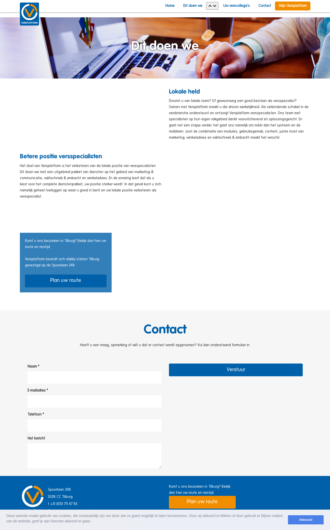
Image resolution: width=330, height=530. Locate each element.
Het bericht (36, 438)
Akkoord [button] (305, 520)
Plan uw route (65, 280)
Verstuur (236, 369)
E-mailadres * (38, 390)
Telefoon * (36, 414)
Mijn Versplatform (293, 6)
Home (170, 6)
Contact (264, 6)
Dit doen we (192, 6)
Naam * (33, 366)
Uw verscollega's (236, 6)
